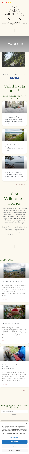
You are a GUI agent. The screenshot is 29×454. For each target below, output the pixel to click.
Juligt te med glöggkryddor (11, 323)
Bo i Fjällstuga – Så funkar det (12, 281)
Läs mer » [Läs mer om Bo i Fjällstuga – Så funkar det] (5, 299)
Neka (14, 446)
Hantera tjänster (14, 437)
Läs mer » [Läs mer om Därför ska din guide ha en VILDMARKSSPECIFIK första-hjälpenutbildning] (5, 384)
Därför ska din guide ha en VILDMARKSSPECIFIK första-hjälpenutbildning (13, 367)
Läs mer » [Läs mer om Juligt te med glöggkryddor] (5, 341)
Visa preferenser (14, 450)
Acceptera (14, 442)
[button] (26, 423)
